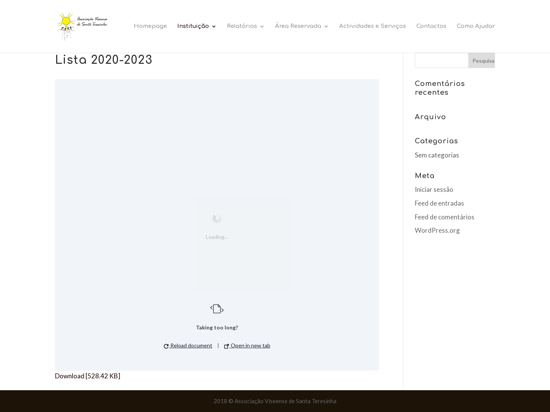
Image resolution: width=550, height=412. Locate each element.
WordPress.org (437, 230)
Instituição (193, 26)
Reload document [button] (188, 345)
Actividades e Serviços (372, 26)
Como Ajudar (476, 26)
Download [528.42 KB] (87, 376)
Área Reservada (298, 26)
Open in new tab (247, 345)
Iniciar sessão (434, 189)
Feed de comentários (444, 217)
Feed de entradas (439, 203)
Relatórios (242, 26)
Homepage (150, 26)
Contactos (431, 26)
